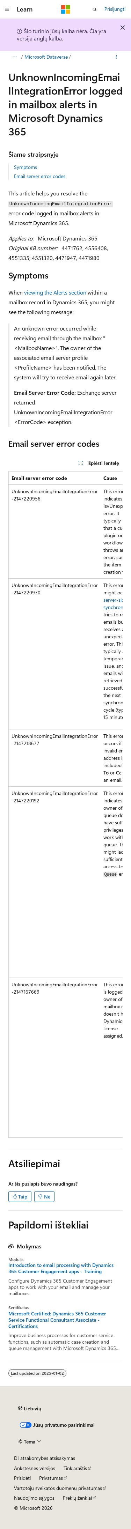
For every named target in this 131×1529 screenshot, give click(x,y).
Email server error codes (39, 176)
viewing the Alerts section (55, 292)
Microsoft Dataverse (46, 56)
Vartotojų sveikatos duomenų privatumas (58, 1488)
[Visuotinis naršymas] (7, 9)
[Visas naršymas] (14, 56)
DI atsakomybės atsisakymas (44, 1458)
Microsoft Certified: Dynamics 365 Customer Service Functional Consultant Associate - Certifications (57, 1320)
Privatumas (51, 1478)
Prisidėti (22, 1478)
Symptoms (25, 167)
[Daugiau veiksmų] (116, 56)
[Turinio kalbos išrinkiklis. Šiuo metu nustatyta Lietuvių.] (29, 1408)
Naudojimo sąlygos (34, 1497)
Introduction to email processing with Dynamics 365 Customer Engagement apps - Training (61, 1268)
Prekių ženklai (77, 1497)
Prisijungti (114, 9)
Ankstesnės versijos (34, 1468)
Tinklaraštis (75, 1468)
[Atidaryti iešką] (95, 9)
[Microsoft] (65, 9)
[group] (65, 804)
